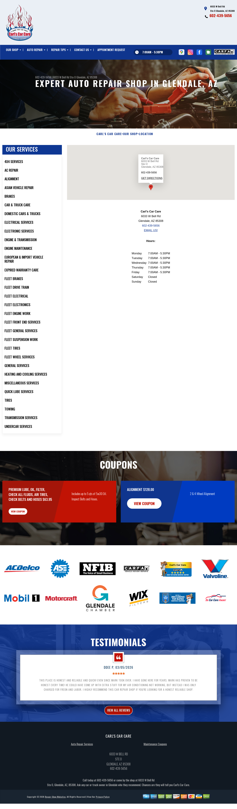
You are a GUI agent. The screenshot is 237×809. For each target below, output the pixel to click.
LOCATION (146, 144)
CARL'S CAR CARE (109, 144)
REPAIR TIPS (58, 50)
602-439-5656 (221, 15)
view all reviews (118, 725)
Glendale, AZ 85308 (86, 77)
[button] (151, 198)
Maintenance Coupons (155, 760)
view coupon (26, 524)
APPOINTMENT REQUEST (111, 50)
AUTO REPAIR (35, 50)
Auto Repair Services (82, 760)
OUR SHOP (12, 50)
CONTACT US (81, 50)
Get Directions (151, 189)
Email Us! (151, 241)
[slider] (118, 688)
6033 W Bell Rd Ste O (64, 77)
